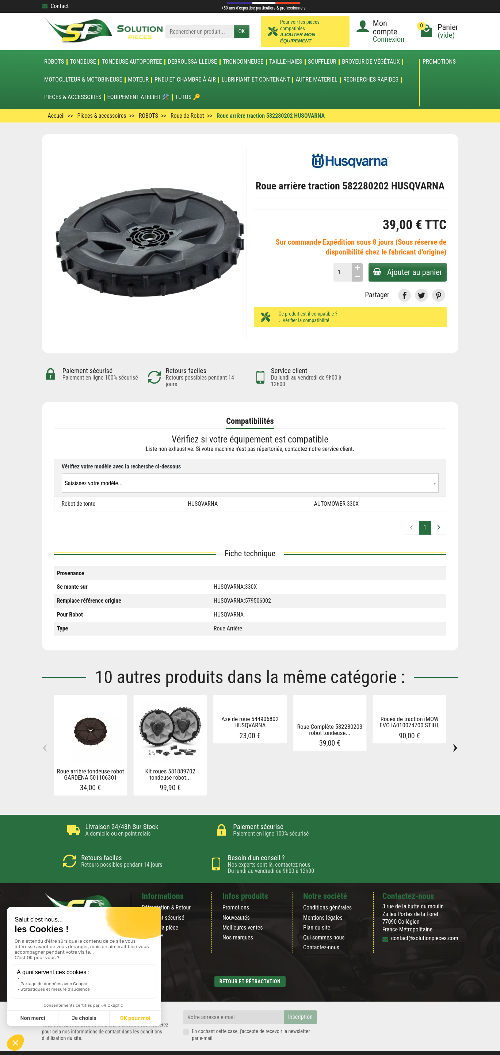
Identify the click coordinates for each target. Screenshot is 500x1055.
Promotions (439, 62)
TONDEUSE (83, 62)
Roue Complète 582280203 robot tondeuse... (329, 730)
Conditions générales (327, 889)
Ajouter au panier (406, 272)
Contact (55, 6)
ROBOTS (54, 62)
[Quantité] (340, 272)
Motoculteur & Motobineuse (83, 80)
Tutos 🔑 (188, 97)
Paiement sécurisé (163, 900)
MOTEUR (138, 80)
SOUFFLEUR (322, 62)
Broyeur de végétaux (371, 62)
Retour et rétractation (250, 964)
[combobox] (250, 483)
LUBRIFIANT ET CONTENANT (256, 80)
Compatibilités (250, 421)
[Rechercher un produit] (199, 31)
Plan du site (316, 910)
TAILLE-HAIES (285, 62)
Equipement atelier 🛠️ (138, 97)
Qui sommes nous (323, 919)
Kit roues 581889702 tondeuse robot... (170, 774)
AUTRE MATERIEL (316, 80)
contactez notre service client (319, 449)
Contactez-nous (321, 929)
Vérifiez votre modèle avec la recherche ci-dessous (121, 466)
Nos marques (237, 919)
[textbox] (250, 483)
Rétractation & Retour (166, 889)
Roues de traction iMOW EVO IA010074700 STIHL (409, 722)
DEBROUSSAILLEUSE (192, 62)
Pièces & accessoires (73, 97)
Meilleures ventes (242, 910)
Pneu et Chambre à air (185, 80)
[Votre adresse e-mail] (233, 999)
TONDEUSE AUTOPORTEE (132, 62)
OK (241, 31)
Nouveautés (236, 900)
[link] (404, 295)
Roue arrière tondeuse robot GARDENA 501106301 (90, 774)
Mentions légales (323, 900)
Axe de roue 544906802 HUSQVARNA (249, 722)
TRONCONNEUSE (243, 62)
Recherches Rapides (370, 80)
